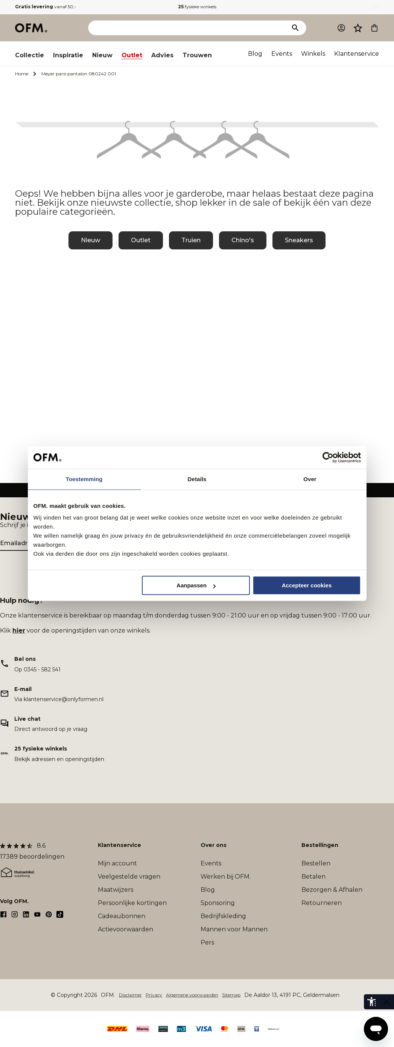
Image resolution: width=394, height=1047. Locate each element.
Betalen (313, 876)
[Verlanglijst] (357, 27)
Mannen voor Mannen (234, 929)
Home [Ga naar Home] (21, 73)
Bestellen (315, 863)
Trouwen (197, 55)
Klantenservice (356, 53)
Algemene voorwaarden (192, 995)
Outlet (132, 55)
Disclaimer (130, 995)
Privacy (154, 995)
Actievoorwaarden (125, 929)
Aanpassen (196, 585)
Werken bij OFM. (226, 876)
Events (281, 53)
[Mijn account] (341, 27)
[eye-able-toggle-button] (386, 1001)
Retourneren (321, 902)
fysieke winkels (197, 6)
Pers (207, 942)
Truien (191, 240)
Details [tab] (197, 479)
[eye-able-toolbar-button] (371, 1001)
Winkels (313, 53)
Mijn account (117, 863)
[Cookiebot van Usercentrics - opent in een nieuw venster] (328, 457)
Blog (255, 53)
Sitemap (231, 995)
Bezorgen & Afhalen (331, 889)
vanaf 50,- (45, 6)
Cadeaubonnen (121, 916)
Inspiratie (68, 55)
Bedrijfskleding (223, 916)
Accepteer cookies (307, 585)
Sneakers (299, 240)
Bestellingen (319, 845)
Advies (162, 55)
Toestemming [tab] (84, 479)
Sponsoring (218, 902)
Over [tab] (309, 479)
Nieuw (102, 55)
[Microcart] (374, 27)
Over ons (214, 845)
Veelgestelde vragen (129, 876)
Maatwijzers (115, 889)
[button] (357, 27)
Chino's (242, 240)
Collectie (29, 55)
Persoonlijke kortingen (132, 902)
